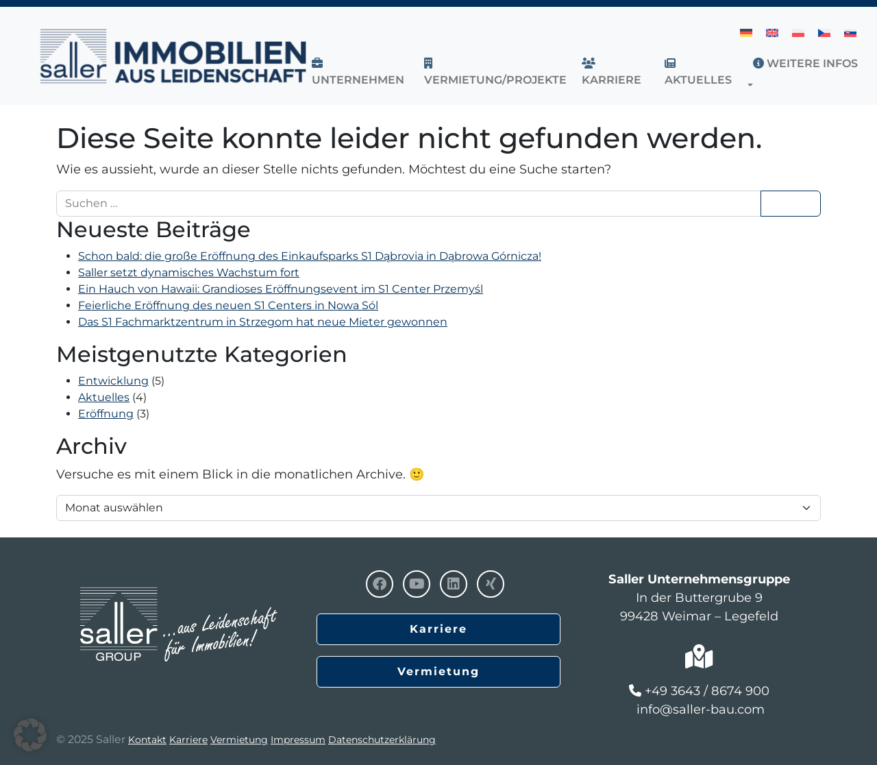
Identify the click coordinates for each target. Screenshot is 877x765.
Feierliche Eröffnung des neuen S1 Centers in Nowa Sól (228, 305)
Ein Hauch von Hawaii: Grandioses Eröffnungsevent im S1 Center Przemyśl (280, 288)
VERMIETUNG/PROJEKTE (495, 72)
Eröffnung (106, 413)
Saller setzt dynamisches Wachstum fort (188, 272)
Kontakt (147, 739)
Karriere (611, 72)
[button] (753, 85)
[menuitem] (746, 32)
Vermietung (438, 671)
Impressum (298, 739)
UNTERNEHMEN (358, 72)
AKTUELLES (698, 72)
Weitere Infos (805, 63)
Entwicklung (113, 380)
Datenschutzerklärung (382, 739)
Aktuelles (103, 397)
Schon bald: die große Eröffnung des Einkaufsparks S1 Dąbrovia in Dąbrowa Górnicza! (309, 256)
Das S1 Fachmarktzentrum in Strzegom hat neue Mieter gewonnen (262, 321)
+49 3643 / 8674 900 (707, 691)
